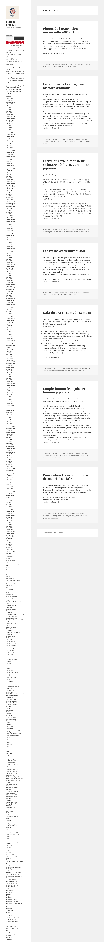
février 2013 (9, 297)
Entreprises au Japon (12, 672)
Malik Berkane (79, 231)
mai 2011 (8, 331)
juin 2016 (9, 253)
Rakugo (8, 836)
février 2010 (9, 358)
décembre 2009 (10, 362)
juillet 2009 (9, 371)
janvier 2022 (9, 163)
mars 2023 (9, 145)
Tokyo (8, 896)
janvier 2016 (9, 263)
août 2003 (9, 497)
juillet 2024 (9, 124)
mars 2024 (9, 129)
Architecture (9, 591)
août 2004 (9, 475)
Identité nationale (11, 721)
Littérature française (12, 769)
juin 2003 (9, 501)
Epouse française (80, 455)
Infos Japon (9, 732)
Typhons (8, 912)
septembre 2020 (10, 187)
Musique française (11, 802)
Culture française (11, 643)
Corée (7, 638)
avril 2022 (9, 160)
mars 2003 (9, 506)
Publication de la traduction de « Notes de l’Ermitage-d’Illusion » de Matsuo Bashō (15, 73)
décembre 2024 (10, 116)
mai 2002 (8, 522)
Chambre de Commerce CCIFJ (14, 620)
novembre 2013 (10, 290)
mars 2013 (9, 295)
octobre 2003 (10, 493)
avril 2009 (9, 376)
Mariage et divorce (11, 784)
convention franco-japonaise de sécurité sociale (63, 517)
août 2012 (9, 306)
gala (66, 370)
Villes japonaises (11, 926)
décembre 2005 (10, 447)
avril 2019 (9, 212)
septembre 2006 (10, 432)
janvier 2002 (9, 530)
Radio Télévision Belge (12, 833)
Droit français (10, 652)
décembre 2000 (10, 551)
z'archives (9, 939)
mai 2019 (8, 210)
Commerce (9, 631)
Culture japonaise (11, 645)
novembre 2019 (10, 203)
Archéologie (9, 589)
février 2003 (9, 508)
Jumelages (9, 744)
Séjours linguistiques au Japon (15, 862)
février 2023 (9, 147)
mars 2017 (9, 243)
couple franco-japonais (68, 455)
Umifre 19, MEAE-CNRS (12, 917)
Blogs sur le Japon (11, 609)
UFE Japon (9, 914)
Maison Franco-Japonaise (13, 780)
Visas (7, 930)
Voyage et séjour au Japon (13, 932)
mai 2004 (8, 481)
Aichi (69, 64)
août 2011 (9, 326)
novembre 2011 (10, 320)
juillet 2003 (9, 499)
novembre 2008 (10, 385)
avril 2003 (9, 504)
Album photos (10, 578)
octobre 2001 (10, 535)
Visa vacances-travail (12, 928)
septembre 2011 (10, 324)
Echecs (8, 658)
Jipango (8, 742)
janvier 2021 (9, 180)
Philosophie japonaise (12, 816)
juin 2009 (9, 373)
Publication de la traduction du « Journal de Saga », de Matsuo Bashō (15, 67)
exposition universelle (77, 64)
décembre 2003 (10, 490)
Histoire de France (11, 717)
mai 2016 (8, 255)
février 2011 (9, 336)
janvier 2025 (9, 115)
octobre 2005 (10, 450)
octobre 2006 (10, 430)
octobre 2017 (10, 234)
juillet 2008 (9, 392)
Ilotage (8, 723)
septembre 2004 (10, 474)
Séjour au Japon (10, 860)
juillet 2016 (9, 252)
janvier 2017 (9, 246)
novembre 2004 (10, 470)
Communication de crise (13, 632)
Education (9, 661)
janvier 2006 (9, 445)
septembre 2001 (10, 537)
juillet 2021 (9, 172)
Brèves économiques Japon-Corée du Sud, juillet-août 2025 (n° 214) (15, 91)
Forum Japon (10, 690)
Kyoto (7, 755)
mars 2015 (9, 277)
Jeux (7, 741)
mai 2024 (8, 125)
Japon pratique (10, 739)
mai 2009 (8, 374)
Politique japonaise (11, 825)
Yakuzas (8, 935)
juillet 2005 (9, 456)
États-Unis (9, 676)
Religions (8, 843)
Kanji (7, 748)
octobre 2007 (10, 409)
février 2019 (9, 216)
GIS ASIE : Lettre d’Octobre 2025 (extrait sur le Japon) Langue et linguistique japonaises (15, 86)
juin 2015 (9, 272)
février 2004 (9, 486)
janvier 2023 (9, 149)
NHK (7, 809)
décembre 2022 (10, 151)
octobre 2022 (10, 154)
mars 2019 (9, 214)
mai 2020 (8, 192)
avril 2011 (9, 333)
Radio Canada (10, 831)
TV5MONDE (9, 908)
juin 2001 (9, 540)
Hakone (8, 714)
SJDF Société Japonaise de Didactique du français (13, 873)
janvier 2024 (9, 133)
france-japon (55, 141)
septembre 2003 (10, 495)
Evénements (9, 681)
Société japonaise (11, 880)
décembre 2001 (10, 531)
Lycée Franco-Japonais (12, 777)
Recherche (9, 840)
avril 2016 (9, 257)
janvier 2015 (9, 281)
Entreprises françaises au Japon (15, 674)
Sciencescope (10, 854)
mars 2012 (9, 313)
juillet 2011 (9, 327)
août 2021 (9, 171)
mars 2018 (9, 225)
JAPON (8, 737)
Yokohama (9, 937)
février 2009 (9, 380)
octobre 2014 (10, 282)
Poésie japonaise (10, 822)
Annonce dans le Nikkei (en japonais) (56, 500)
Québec (8, 829)
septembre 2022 (10, 156)
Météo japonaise (10, 793)
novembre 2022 (10, 152)
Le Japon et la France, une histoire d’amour (63, 86)
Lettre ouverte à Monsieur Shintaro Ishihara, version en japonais (66, 164)
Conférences (9, 634)
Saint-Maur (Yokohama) (13, 849)
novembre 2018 (10, 219)
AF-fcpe (8, 567)
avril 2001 (9, 544)
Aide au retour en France (13, 575)
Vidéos (8, 925)
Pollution (8, 827)
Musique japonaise (11, 804)
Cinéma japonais (11, 627)
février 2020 (9, 198)
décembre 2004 (10, 468)
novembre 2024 (10, 118)
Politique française (11, 824)
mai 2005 (8, 459)
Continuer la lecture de (52, 128)
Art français (9, 593)
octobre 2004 (10, 472)
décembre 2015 (10, 264)
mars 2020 (9, 196)
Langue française (11, 759)
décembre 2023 (10, 134)
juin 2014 (9, 286)
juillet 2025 (9, 104)
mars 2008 (9, 400)
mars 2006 (9, 441)
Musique (8, 798)
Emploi (8, 668)
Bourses (8, 611)
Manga (8, 782)
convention (46, 517)
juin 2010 (9, 351)
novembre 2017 (10, 232)
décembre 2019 (10, 201)
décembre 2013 (10, 288)
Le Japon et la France (84, 141)
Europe (8, 679)
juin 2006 (9, 436)
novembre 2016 (10, 248)
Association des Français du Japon (54, 370)
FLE (7, 683)
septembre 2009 (10, 367)
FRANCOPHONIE (11, 708)
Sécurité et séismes (11, 856)
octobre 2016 (10, 250)
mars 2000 (9, 553)
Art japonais (9, 594)
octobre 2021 (10, 167)
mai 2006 (8, 438)
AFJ (7, 571)
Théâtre (8, 894)
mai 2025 (8, 107)
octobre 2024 (10, 120)
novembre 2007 (10, 407)
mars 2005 (9, 463)
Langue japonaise (11, 760)
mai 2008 (8, 396)
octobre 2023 (10, 138)
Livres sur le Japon (11, 773)
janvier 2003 (9, 510)
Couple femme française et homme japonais (64, 390)
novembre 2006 (10, 429)
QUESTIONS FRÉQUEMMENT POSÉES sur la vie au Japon (14, 46)
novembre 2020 (10, 183)
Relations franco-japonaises (14, 842)
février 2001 (9, 548)
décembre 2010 (10, 340)
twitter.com (9, 910)
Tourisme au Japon (11, 899)
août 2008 (9, 391)
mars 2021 (9, 176)
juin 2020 (9, 190)
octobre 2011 (10, 322)
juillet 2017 (9, 237)
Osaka (8, 815)
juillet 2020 (9, 189)
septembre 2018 (10, 221)
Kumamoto (9, 753)
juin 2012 (9, 309)
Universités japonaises (12, 923)
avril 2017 (9, 241)
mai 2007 (8, 418)
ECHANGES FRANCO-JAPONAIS (15, 656)
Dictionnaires (10, 650)
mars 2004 (9, 484)
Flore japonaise (10, 685)
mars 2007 (9, 421)
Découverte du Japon (12, 649)
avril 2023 (9, 143)
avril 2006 (9, 439)
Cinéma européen (11, 623)
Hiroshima (9, 715)
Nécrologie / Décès (11, 807)
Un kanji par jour (11, 919)
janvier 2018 (9, 228)
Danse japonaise (10, 647)
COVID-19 (9, 640)
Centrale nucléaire (11, 618)
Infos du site (9, 728)
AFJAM (8, 573)
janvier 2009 (9, 382)
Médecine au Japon (11, 786)
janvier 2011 (9, 338)
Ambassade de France (12, 584)
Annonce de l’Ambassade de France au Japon (59, 497)
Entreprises (9, 670)
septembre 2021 (10, 169)
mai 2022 (8, 158)
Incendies (9, 724)
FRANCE (8, 706)
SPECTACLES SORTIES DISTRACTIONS (12, 886)
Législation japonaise (12, 766)
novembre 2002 (10, 511)
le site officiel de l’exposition (56, 53)
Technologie (9, 890)
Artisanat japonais (11, 596)
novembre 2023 (10, 136)
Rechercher (9, 35)
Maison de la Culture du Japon (14, 779)
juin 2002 (9, 521)
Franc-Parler (10, 692)
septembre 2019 (10, 207)
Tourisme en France (12, 901)
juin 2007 (9, 416)
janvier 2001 (9, 549)
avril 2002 (9, 524)
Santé (7, 851)
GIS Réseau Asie (10, 712)
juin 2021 (9, 174)
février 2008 (9, 401)
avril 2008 (9, 398)
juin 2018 (9, 223)
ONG (7, 813)
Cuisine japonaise (11, 641)
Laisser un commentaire (70, 66)
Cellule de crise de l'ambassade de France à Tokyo (15, 615)
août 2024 (9, 122)
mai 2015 (8, 273)
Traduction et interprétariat (14, 903)
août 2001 (9, 539)
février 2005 (9, 465)
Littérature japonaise (12, 771)
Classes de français (61, 231)
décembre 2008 (10, 383)
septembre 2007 (10, 410)
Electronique (9, 665)
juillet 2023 (9, 142)
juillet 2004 (9, 477)
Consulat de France (11, 636)
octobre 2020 (10, 185)
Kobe (7, 751)
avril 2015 (9, 275)
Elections (8, 663)
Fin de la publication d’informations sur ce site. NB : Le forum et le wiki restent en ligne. (15, 79)
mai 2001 (8, 542)
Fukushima (9, 710)
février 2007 (9, 423)
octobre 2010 (10, 344)
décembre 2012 (10, 299)
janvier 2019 (9, 217)
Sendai (8, 865)
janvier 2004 (9, 488)
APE (7, 587)
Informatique (10, 726)
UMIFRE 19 (9, 916)
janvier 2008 (9, 403)
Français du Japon (11, 701)
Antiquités (9, 585)
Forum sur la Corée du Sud (14, 61)
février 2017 (9, 244)
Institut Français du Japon (13, 733)
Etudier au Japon (11, 677)
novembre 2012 (10, 300)
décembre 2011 (10, 318)
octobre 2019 (10, 205)
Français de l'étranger (12, 699)
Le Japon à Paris (10, 762)
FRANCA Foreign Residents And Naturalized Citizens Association (15, 695)
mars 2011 (9, 335)
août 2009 (9, 369)
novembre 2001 (10, 533)
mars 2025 (9, 111)
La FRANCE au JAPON (12, 757)
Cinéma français (10, 625)
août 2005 (9, 454)
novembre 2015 (10, 266)
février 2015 (9, 279)
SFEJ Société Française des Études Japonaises (13, 868)
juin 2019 (9, 208)
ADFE (7, 562)
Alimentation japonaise (13, 580)
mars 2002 (9, 526)
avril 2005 (9, 461)
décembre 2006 (10, 427)
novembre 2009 (10, 364)
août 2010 (9, 347)
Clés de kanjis (10, 629)
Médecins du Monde (12, 788)
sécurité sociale (81, 517)
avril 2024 (9, 127)
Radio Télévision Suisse (12, 834)
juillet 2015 (9, 270)
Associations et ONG (12, 605)
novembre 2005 (10, 448)
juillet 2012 (9, 308)
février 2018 (9, 226)
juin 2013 (9, 293)
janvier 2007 (9, 425)
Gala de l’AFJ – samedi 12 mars (67, 312)
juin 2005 (9, 457)
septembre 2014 (10, 284)
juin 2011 (9, 329)
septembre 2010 (10, 346)
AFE (7, 569)
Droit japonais (10, 654)
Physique (8, 820)
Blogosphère (9, 607)
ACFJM (8, 558)
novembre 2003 (10, 492)
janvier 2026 (9, 98)
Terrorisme (9, 892)
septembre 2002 (10, 515)
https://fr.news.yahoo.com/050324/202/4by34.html (60, 99)
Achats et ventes (10, 560)
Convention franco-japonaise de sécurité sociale (66, 477)
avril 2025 (9, 109)
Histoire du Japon (11, 719)
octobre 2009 (10, 365)
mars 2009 (9, 378)
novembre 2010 (10, 342)
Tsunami (8, 907)
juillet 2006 (9, 434)
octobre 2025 (10, 100)
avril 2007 (9, 419)
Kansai (8, 750)
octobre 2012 (10, 302)
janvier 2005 (9, 466)
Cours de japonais (11, 58)
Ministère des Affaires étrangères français (12, 796)
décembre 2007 (10, 405)
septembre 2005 (10, 452)
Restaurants (9, 845)
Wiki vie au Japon (11, 934)
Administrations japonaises (14, 566)
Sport (7, 889)
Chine (7, 622)
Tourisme (9, 898)
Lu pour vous (10, 775)
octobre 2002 (10, 513)
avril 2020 (9, 194)
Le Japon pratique (11, 23)
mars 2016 (9, 259)
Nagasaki (8, 806)
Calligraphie (9, 613)
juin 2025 (9, 106)
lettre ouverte (71, 231)
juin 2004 (9, 479)
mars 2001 (9, 546)
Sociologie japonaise (12, 881)
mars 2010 (9, 356)
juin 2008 (9, 394)
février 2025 (9, 113)
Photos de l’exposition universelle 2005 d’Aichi (61, 30)
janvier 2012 (9, 317)
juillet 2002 (9, 519)
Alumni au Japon (11, 582)
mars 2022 (9, 161)
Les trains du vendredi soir (64, 251)
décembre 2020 (10, 181)
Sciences (8, 852)
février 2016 (9, 261)
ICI (50, 48)
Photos (8, 818)
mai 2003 (8, 502)
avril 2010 (9, 355)
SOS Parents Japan (11, 59)
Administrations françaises (14, 564)
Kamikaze (9, 746)
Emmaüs (8, 667)
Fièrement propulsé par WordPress (53, 533)
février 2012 (9, 315)
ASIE (7, 600)
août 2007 (9, 412)
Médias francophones (12, 791)
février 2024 (9, 131)
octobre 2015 (10, 268)
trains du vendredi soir (53, 294)
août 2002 (9, 517)
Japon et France (73, 141)
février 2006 (9, 443)
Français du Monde (11, 703)
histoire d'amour (63, 141)
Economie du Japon (11, 659)
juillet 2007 (9, 414)
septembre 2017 (10, 235)
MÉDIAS (8, 789)
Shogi (7, 871)
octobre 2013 (10, 291)
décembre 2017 (10, 230)
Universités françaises (12, 921)
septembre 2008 (10, 389)
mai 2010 (8, 353)
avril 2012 (9, 311)
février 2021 (9, 178)
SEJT (7, 863)
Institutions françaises (12, 735)
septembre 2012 (10, 304)
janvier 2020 (9, 199)
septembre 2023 (10, 140)
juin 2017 (9, 239)
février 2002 (9, 528)
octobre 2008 (10, 387)
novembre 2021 (10, 165)
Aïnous (8, 576)
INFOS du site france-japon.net (15, 730)
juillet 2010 (9, 349)
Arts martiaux (10, 598)
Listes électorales (11, 768)
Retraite (8, 847)
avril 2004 (9, 483)
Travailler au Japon (11, 905)
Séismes (8, 858)
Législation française (12, 764)
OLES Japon (9, 811)
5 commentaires (55, 457)
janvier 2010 (9, 360)
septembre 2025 (10, 102)
